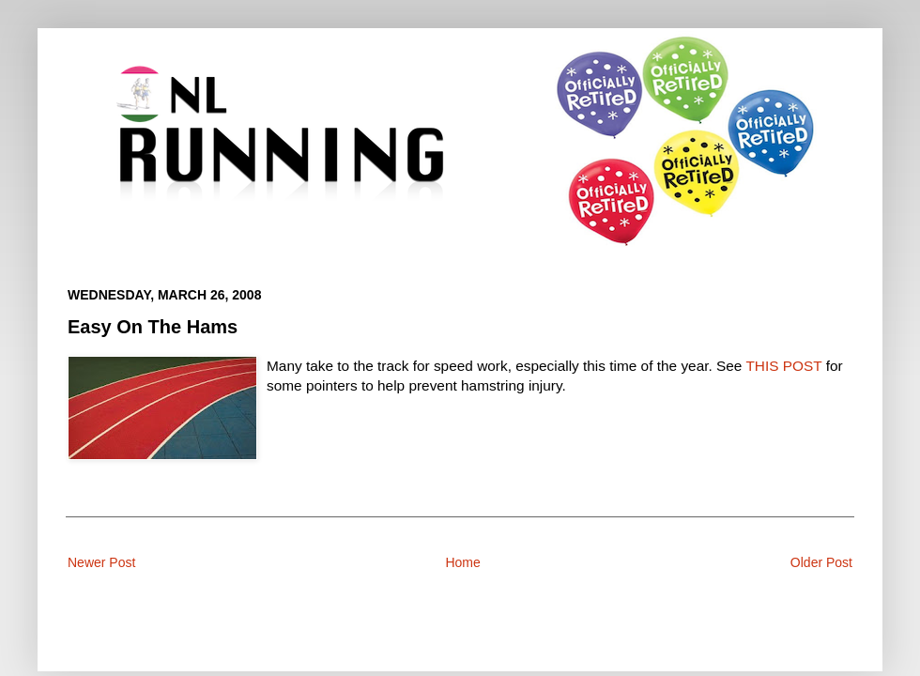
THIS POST (783, 366)
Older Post (821, 562)
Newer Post (101, 562)
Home (462, 562)
